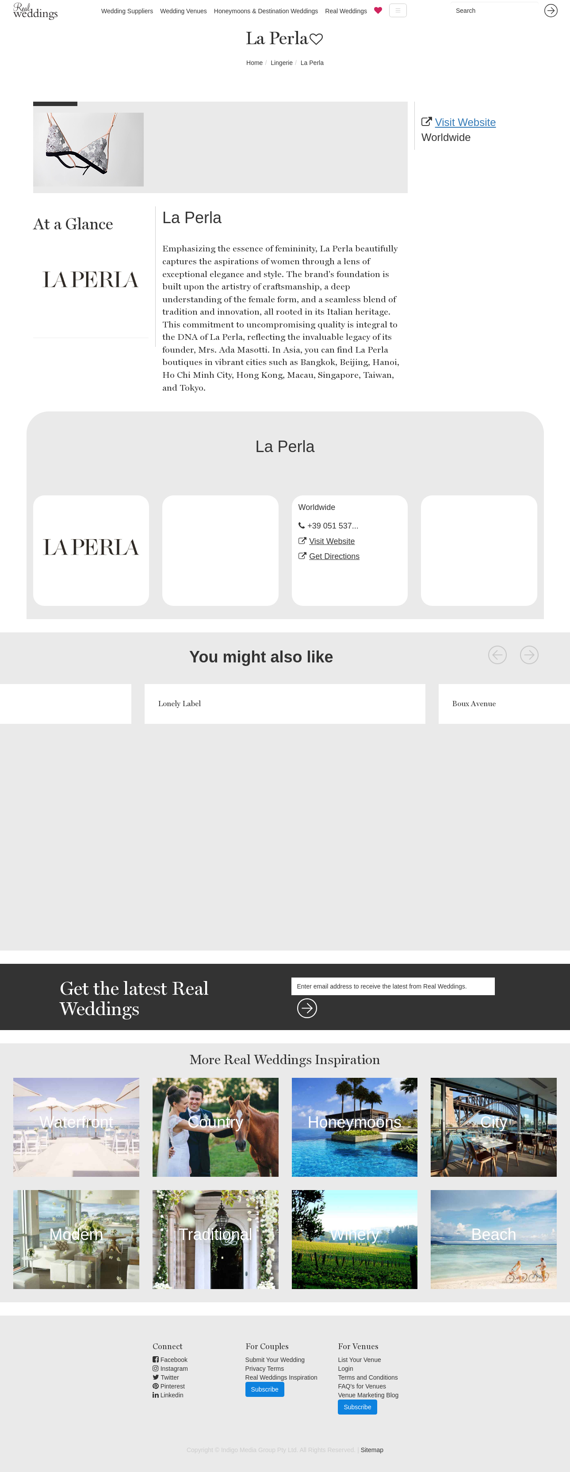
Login (345, 1368)
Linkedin (168, 1395)
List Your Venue (359, 1359)
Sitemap (372, 1449)
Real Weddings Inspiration (281, 1377)
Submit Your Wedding (275, 1359)
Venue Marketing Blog (368, 1395)
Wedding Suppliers (127, 11)
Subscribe (265, 1389)
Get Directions (334, 556)
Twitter (166, 1377)
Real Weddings (346, 11)
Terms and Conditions (368, 1377)
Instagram (170, 1368)
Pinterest (169, 1386)
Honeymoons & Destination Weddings (266, 11)
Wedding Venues (183, 11)
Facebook (170, 1359)
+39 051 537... (333, 525)
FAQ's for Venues (362, 1386)
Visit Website (465, 122)
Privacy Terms (264, 1368)
